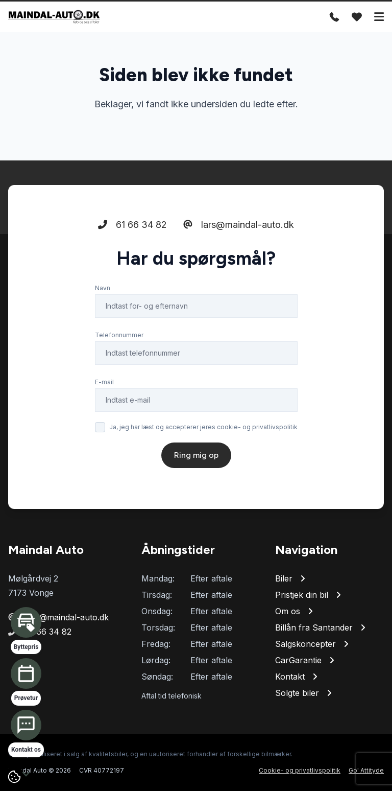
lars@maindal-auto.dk (238, 224)
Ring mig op (196, 455)
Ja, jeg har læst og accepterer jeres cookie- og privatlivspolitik (203, 427)
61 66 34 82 (132, 224)
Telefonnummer (119, 335)
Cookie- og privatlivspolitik (299, 770)
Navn (102, 288)
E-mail (104, 382)
